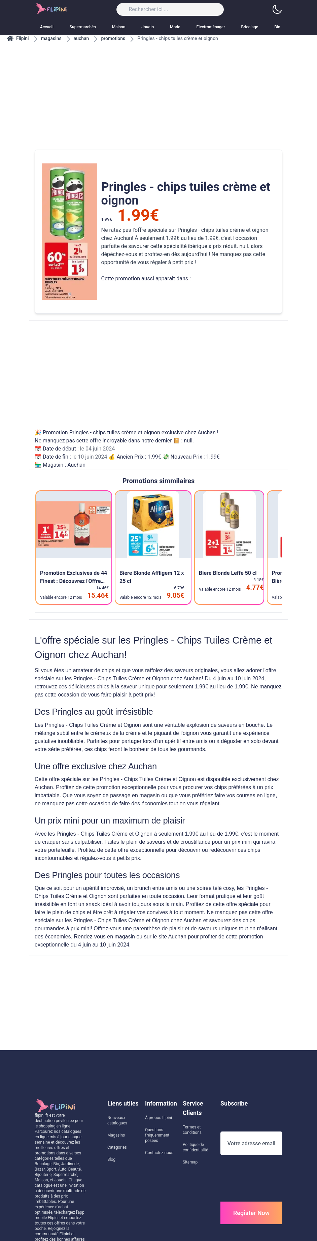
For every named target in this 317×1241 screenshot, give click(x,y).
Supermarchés (83, 27)
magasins (51, 38)
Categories (117, 1147)
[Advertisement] (158, 89)
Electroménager (211, 27)
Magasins (116, 1135)
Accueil (47, 27)
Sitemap (190, 1162)
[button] (277, 9)
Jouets (147, 27)
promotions (113, 38)
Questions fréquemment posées (157, 1135)
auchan (81, 38)
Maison (119, 27)
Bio (277, 27)
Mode (175, 27)
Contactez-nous (159, 1152)
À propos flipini (158, 1117)
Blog (111, 1159)
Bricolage (249, 27)
